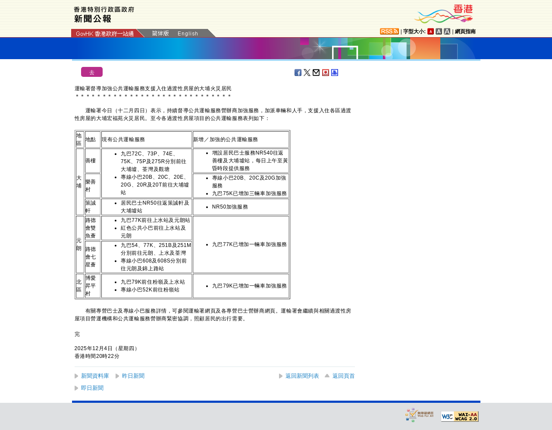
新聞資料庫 (95, 376)
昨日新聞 (133, 376)
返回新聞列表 (302, 376)
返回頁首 (343, 376)
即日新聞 (92, 388)
